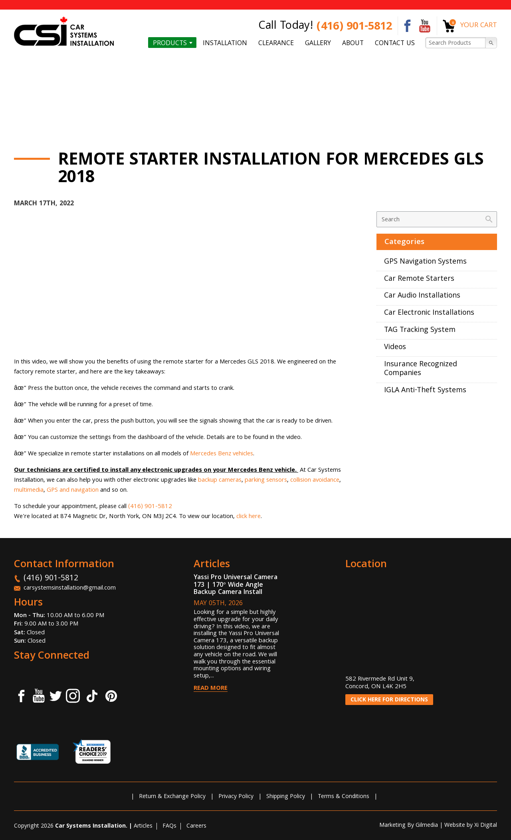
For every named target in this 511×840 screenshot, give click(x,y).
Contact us (395, 43)
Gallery (318, 43)
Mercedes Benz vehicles (221, 454)
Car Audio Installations (422, 296)
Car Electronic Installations (429, 313)
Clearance (276, 43)
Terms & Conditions (343, 797)
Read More (211, 688)
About (353, 43)
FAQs (169, 826)
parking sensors (266, 480)
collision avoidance (314, 480)
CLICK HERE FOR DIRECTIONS (389, 700)
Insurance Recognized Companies (420, 369)
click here (248, 517)
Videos (395, 348)
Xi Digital (485, 825)
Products (170, 43)
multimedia (29, 490)
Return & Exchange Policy (172, 797)
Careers (196, 826)
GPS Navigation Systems (425, 262)
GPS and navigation (73, 490)
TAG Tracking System (420, 330)
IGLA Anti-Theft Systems (425, 391)
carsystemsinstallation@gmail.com (70, 588)
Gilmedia (427, 825)
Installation (225, 43)
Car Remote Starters (419, 279)
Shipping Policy (285, 797)
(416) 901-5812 (354, 27)
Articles (143, 826)
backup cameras (220, 480)
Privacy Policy (236, 797)
